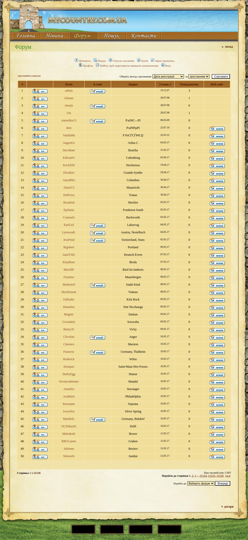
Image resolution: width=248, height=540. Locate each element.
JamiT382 (69, 254)
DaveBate (69, 150)
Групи (142, 60)
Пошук (100, 60)
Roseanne (69, 404)
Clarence (68, 344)
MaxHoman (68, 292)
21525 (211, 475)
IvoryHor (69, 411)
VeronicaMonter (69, 381)
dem (69, 128)
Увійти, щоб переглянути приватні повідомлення (127, 65)
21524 (203, 475)
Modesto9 (69, 284)
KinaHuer (69, 262)
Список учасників (121, 60)
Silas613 (69, 187)
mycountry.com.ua (29, 75)
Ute (69, 113)
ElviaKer (68, 172)
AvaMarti (69, 396)
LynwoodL (69, 232)
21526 (220, 475)
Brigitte (69, 314)
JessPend (68, 240)
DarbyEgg (69, 374)
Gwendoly (69, 322)
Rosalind (68, 202)
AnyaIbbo (69, 180)
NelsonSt (69, 456)
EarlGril (69, 225)
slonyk (69, 105)
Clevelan (68, 337)
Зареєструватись (162, 60)
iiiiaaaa (68, 98)
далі (227, 475)
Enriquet (69, 366)
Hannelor (69, 307)
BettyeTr (68, 329)
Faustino (69, 277)
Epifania (69, 210)
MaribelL (69, 419)
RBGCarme (68, 441)
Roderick (69, 359)
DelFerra (68, 195)
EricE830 (69, 165)
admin (69, 90)
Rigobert (69, 247)
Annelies (68, 389)
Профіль (86, 65)
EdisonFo (69, 158)
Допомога (83, 60)
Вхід (166, 65)
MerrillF (69, 269)
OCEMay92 (68, 426)
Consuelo (69, 217)
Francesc (68, 351)
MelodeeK (68, 434)
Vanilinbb (69, 135)
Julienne (69, 448)
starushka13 (68, 120)
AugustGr (69, 143)
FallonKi (68, 299)
